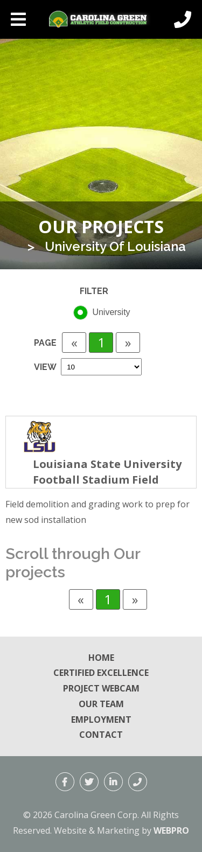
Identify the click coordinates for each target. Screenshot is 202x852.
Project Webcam (101, 688)
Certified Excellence (101, 673)
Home (101, 658)
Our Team (101, 704)
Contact (101, 735)
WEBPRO (171, 830)
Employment (101, 719)
